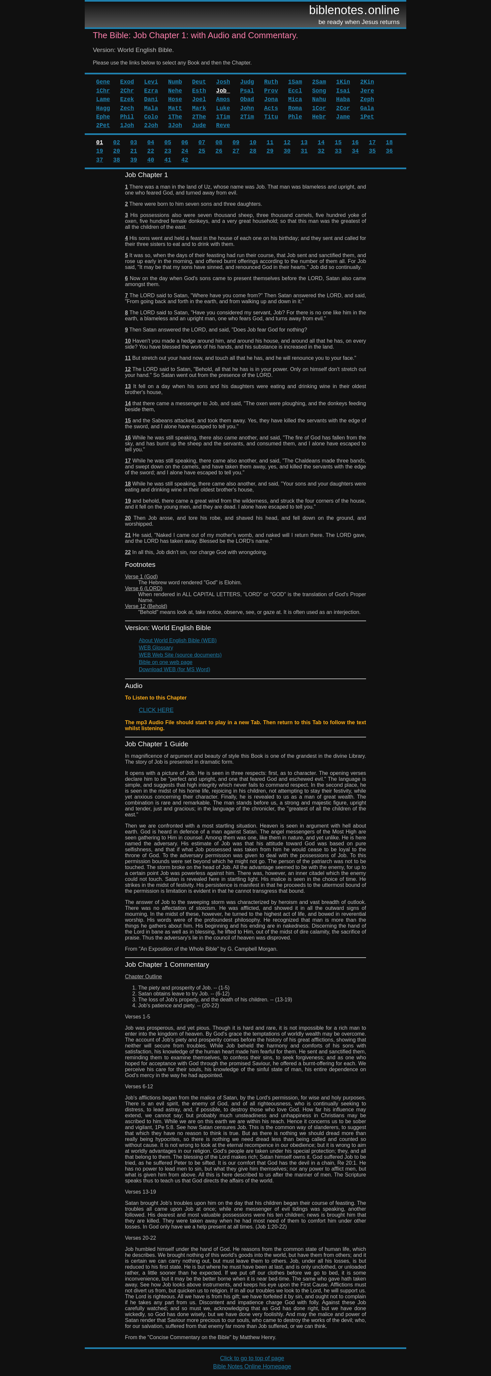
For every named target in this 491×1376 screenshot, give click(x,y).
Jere (367, 91)
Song (319, 91)
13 (304, 142)
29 (269, 151)
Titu (271, 117)
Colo (151, 117)
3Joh (175, 125)
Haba (343, 99)
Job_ (223, 91)
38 (116, 160)
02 (116, 142)
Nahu (319, 99)
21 (133, 151)
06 (184, 142)
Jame (343, 117)
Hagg (103, 108)
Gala (367, 108)
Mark (199, 108)
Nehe (175, 91)
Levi (151, 82)
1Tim (223, 117)
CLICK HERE (156, 710)
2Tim (247, 117)
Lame (103, 99)
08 (218, 142)
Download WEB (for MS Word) (174, 669)
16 (355, 142)
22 (150, 151)
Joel (199, 99)
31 (304, 151)
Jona (271, 99)
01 (99, 142)
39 (133, 160)
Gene (103, 82)
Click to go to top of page (252, 1358)
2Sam (319, 82)
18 (389, 142)
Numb (175, 82)
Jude (199, 125)
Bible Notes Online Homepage (252, 1366)
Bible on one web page (166, 662)
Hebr (319, 117)
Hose (175, 99)
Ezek (127, 99)
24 (184, 151)
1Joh (127, 125)
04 (150, 142)
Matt (175, 108)
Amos (223, 99)
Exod (127, 82)
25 (202, 151)
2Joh (151, 125)
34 (355, 151)
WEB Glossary (156, 647)
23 (167, 151)
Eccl (295, 91)
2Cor (343, 108)
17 (372, 142)
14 (321, 142)
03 (133, 142)
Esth (199, 91)
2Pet (103, 125)
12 (287, 142)
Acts (271, 108)
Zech (127, 108)
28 (253, 151)
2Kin (367, 82)
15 (338, 142)
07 (202, 142)
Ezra (151, 91)
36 (389, 151)
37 (99, 160)
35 (372, 151)
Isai (343, 91)
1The (175, 117)
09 (235, 142)
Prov (271, 91)
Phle (295, 117)
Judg (247, 82)
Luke (223, 108)
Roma (295, 108)
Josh (223, 82)
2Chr (127, 91)
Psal (247, 91)
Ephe (103, 117)
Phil (127, 117)
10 (253, 142)
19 (99, 151)
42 (184, 160)
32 (321, 151)
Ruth (271, 82)
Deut (199, 82)
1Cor (319, 108)
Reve (223, 125)
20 (116, 151)
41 (167, 160)
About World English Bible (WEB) (178, 640)
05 (167, 142)
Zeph (367, 99)
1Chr (103, 91)
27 (235, 151)
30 (287, 151)
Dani (151, 99)
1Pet (367, 117)
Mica (295, 99)
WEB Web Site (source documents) (180, 655)
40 (150, 160)
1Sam (295, 82)
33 (338, 151)
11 (269, 142)
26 (218, 151)
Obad (247, 99)
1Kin (343, 82)
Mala (151, 108)
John (247, 108)
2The (199, 117)
